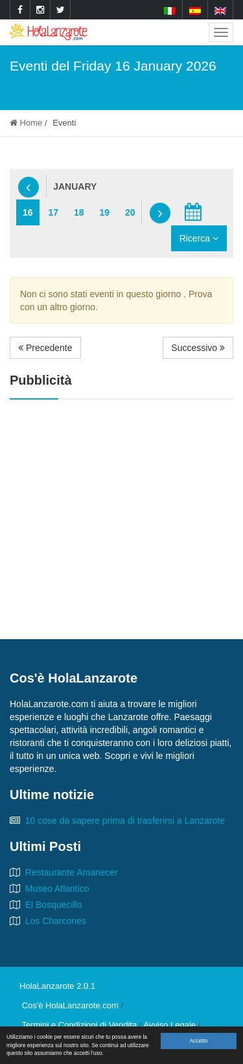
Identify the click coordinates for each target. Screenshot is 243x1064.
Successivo (198, 348)
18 (79, 212)
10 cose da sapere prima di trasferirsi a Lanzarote (125, 820)
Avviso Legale (169, 1025)
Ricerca (198, 238)
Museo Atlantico (57, 888)
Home (26, 123)
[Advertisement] (121, 503)
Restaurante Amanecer (71, 872)
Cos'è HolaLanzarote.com (70, 1005)
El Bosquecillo (53, 905)
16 (28, 212)
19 (104, 212)
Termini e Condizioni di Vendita (79, 1025)
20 (130, 212)
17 (53, 212)
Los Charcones (55, 921)
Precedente (45, 348)
